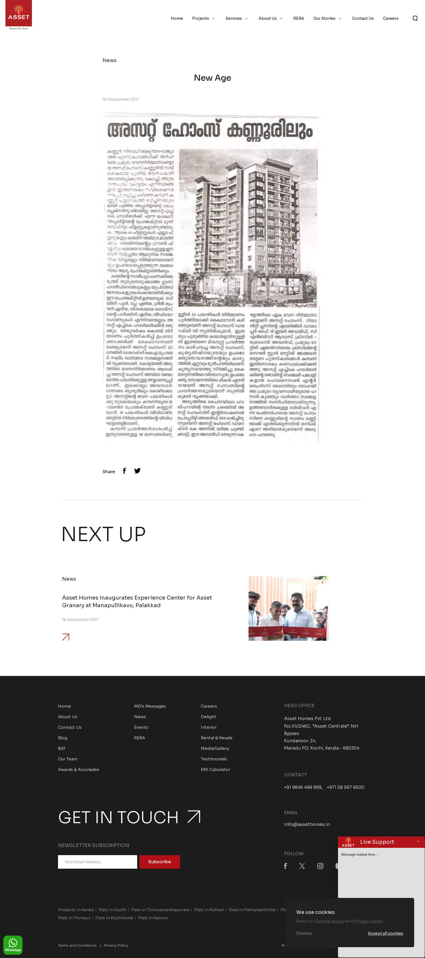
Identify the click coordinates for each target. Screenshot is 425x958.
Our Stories (324, 18)
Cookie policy (329, 921)
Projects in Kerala (76, 909)
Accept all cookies (385, 933)
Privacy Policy (116, 945)
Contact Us (363, 18)
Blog (62, 737)
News (140, 716)
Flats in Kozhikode (114, 917)
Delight (208, 716)
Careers (390, 18)
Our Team (68, 758)
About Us (268, 18)
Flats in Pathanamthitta (252, 909)
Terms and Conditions (77, 945)
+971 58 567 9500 (345, 787)
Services (234, 18)
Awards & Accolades (78, 769)
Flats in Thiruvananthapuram (160, 909)
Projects (200, 18)
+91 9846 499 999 (302, 787)
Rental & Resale (217, 737)
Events (141, 727)
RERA (298, 18)
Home (177, 18)
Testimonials (214, 758)
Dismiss (304, 933)
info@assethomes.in (307, 824)
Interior (209, 727)
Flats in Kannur (153, 917)
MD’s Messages (150, 706)
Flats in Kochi (112, 909)
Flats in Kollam (209, 909)
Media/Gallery (215, 748)
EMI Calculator (215, 769)
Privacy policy (368, 921)
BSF (62, 748)
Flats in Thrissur (74, 917)
